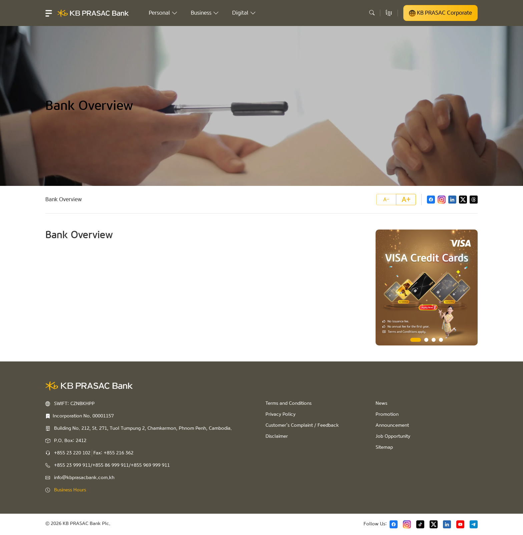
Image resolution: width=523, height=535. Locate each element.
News (381, 403)
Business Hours (70, 490)
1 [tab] (415, 340)
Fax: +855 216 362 (113, 453)
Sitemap (384, 447)
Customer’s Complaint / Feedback (302, 425)
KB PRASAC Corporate (440, 13)
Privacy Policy (281, 414)
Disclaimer (277, 436)
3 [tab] (434, 340)
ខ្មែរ (389, 12)
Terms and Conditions (289, 403)
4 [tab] (441, 340)
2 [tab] (426, 340)
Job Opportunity (393, 436)
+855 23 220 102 (72, 453)
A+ (406, 199)
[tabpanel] (426, 287)
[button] (48, 13)
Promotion (387, 414)
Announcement (392, 425)
